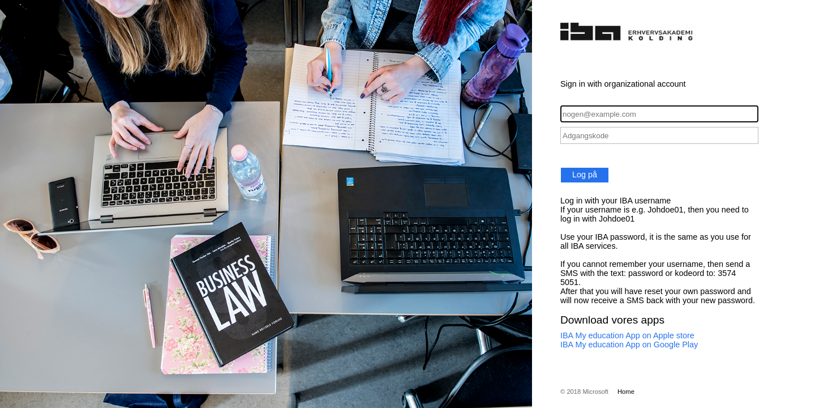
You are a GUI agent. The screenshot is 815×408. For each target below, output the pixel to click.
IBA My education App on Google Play (629, 344)
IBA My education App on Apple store (627, 335)
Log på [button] (584, 174)
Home (625, 391)
